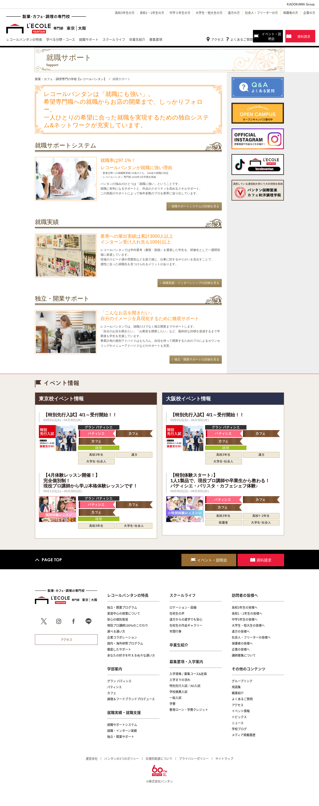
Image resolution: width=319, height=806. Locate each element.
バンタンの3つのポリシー (121, 758)
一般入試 (175, 697)
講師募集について (244, 655)
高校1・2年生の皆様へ (247, 613)
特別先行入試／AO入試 (184, 686)
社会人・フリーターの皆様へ (251, 637)
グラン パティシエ (119, 681)
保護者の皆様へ (242, 643)
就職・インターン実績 (122, 730)
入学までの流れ (179, 680)
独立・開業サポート (120, 736)
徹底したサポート (119, 649)
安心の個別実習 (117, 619)
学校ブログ (239, 729)
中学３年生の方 (179, 12)
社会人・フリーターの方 (261, 12)
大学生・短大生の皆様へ (248, 625)
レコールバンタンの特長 (128, 595)
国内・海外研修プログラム (125, 643)
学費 (172, 703)
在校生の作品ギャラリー (185, 625)
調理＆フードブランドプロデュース (131, 699)
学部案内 (114, 669)
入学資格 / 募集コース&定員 (188, 674)
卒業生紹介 (178, 645)
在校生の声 (176, 613)
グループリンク (242, 681)
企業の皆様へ (241, 649)
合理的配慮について (159, 758)
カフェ (111, 693)
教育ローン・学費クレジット (188, 709)
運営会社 (92, 758)
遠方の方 (234, 12)
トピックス (239, 717)
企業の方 (309, 12)
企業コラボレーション (122, 637)
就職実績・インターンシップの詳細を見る (190, 283)
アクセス (217, 39)
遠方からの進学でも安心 (185, 619)
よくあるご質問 (241, 39)
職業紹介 (238, 693)
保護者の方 (290, 12)
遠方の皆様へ (241, 631)
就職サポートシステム (122, 724)
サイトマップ (224, 758)
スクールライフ (182, 595)
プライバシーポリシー (194, 758)
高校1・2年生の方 (152, 12)
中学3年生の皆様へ (244, 619)
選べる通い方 (116, 631)
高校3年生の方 (125, 12)
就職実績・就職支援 (124, 712)
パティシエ (114, 687)
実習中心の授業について (123, 613)
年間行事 (175, 631)
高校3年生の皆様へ (244, 607)
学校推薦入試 (178, 692)
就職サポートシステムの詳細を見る (195, 206)
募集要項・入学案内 (186, 661)
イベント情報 (241, 711)
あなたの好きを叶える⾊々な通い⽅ (131, 655)
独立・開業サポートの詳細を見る (196, 359)
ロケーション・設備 (182, 607)
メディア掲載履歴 (243, 735)
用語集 (236, 687)
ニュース (237, 723)
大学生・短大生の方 (209, 12)
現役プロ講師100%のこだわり (127, 625)
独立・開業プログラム (122, 607)
